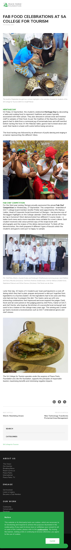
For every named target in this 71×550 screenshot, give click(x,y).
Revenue (6, 511)
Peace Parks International (8, 474)
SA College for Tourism (11, 444)
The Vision (7, 464)
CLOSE (52, 541)
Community (7, 507)
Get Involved (7, 490)
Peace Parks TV (9, 477)
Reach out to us (9, 471)
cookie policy (42, 529)
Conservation (8, 509)
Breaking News (8, 468)
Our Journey (7, 466)
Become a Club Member (12, 494)
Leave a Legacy (9, 492)
